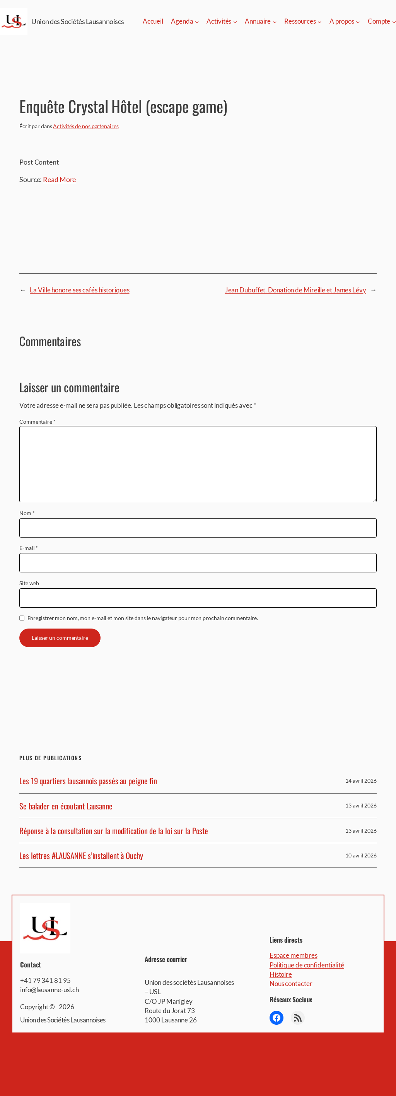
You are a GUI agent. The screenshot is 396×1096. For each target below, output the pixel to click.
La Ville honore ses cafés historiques (79, 290)
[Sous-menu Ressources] (319, 21)
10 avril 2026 (361, 855)
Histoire (281, 974)
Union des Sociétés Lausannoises (77, 21)
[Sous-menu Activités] (235, 21)
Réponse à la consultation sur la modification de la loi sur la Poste (113, 830)
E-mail (28, 548)
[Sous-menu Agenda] (197, 21)
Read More (59, 179)
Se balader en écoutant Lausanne (66, 805)
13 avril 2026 (361, 805)
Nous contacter (291, 983)
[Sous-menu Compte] (394, 21)
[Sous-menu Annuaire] (275, 21)
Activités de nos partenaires (85, 126)
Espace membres (293, 955)
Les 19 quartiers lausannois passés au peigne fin (88, 780)
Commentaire (37, 421)
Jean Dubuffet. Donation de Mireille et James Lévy (295, 290)
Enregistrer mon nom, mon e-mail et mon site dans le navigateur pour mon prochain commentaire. (142, 618)
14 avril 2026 (361, 780)
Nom (27, 513)
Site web (29, 583)
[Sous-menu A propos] (358, 21)
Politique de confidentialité (307, 965)
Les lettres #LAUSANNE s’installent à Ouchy (81, 855)
